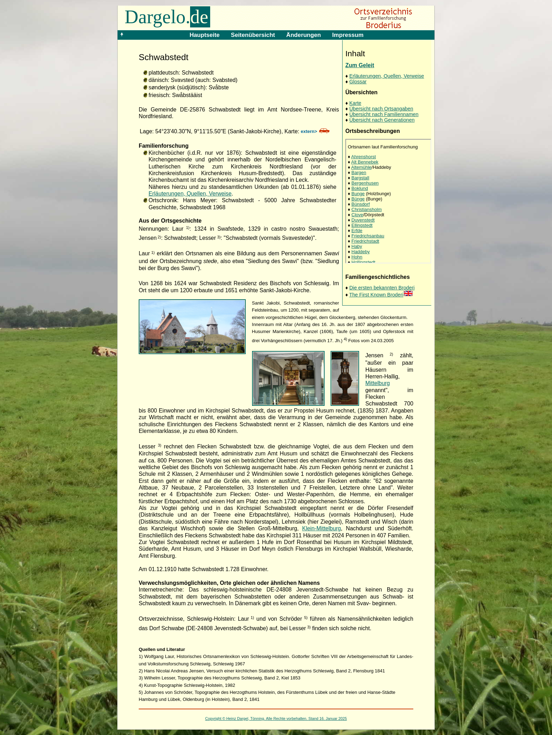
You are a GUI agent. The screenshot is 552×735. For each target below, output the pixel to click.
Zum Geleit (359, 65)
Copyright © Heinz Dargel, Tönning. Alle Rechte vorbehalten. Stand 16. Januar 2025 (276, 718)
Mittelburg (377, 383)
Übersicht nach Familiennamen (383, 114)
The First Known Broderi (381, 295)
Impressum (347, 35)
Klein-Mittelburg (321, 528)
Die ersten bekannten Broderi (381, 287)
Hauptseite (204, 35)
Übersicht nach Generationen (381, 120)
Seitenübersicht (253, 35)
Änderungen (303, 35)
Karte (355, 103)
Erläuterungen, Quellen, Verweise (386, 76)
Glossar (357, 81)
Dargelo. (167, 16)
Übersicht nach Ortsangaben (381, 108)
